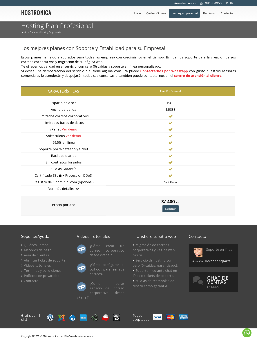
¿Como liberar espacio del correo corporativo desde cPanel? (100, 290)
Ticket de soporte (217, 261)
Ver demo (69, 129)
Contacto (227, 13)
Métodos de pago (36, 250)
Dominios (209, 13)
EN (231, 3)
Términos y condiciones (41, 270)
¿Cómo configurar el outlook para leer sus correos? (107, 269)
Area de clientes (185, 3)
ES (227, 3)
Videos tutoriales (36, 265)
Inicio (137, 13)
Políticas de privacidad (40, 275)
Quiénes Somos (156, 13)
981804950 (211, 3)
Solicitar (170, 208)
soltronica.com (85, 336)
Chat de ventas (218, 281)
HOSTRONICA (36, 13)
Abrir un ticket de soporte (43, 260)
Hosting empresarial (184, 13)
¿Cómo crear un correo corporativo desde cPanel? (107, 250)
